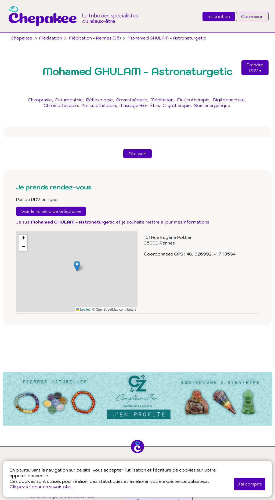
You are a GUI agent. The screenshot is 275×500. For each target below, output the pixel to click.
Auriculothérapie (98, 105)
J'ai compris (249, 484)
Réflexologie (99, 99)
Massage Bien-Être (139, 105)
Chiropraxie (40, 99)
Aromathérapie (131, 99)
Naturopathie (69, 99)
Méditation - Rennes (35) (95, 38)
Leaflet (83, 309)
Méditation (162, 99)
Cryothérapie (176, 105)
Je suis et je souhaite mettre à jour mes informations (112, 222)
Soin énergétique (212, 105)
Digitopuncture (229, 99)
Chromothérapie (61, 105)
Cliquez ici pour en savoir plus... (42, 486)
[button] (77, 266)
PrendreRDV (255, 67)
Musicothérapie (193, 99)
